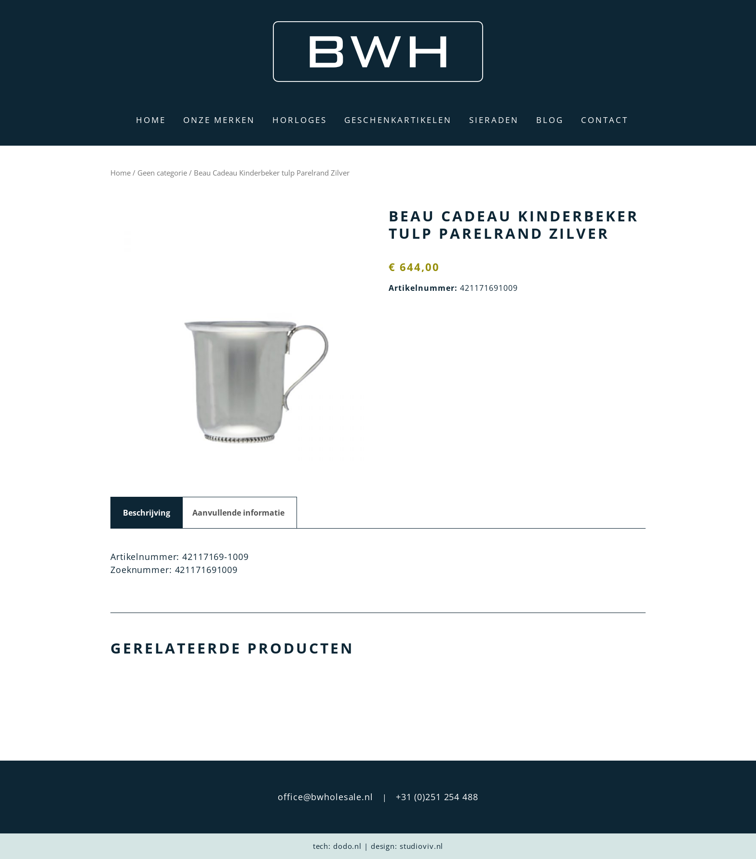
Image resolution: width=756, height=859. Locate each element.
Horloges (299, 119)
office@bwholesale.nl (325, 797)
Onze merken (219, 119)
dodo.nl (347, 846)
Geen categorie (162, 172)
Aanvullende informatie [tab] (238, 512)
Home (151, 119)
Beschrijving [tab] (146, 512)
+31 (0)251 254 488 (437, 797)
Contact (604, 119)
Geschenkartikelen (398, 119)
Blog (550, 119)
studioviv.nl (422, 846)
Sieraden (494, 119)
